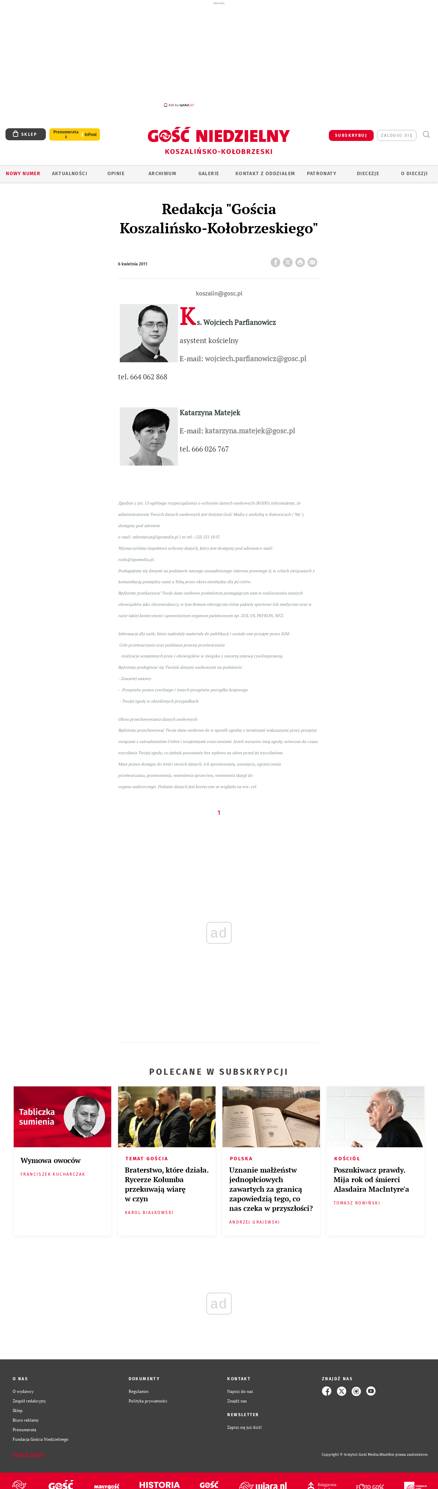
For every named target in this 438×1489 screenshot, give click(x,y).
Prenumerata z (66, 134)
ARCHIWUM (162, 174)
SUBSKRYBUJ (351, 135)
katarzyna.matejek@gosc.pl (250, 430)
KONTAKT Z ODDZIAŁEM (265, 174)
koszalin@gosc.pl (219, 293)
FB (277, 260)
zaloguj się (397, 135)
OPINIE (116, 174)
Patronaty (321, 174)
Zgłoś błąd (28, 1454)
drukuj (301, 260)
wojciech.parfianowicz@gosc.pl (255, 358)
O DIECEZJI (414, 174)
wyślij (314, 260)
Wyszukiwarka (426, 134)
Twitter (289, 260)
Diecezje (368, 174)
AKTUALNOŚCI (69, 174)
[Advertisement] (219, 54)
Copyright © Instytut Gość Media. (350, 1454)
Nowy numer (23, 174)
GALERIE (208, 174)
